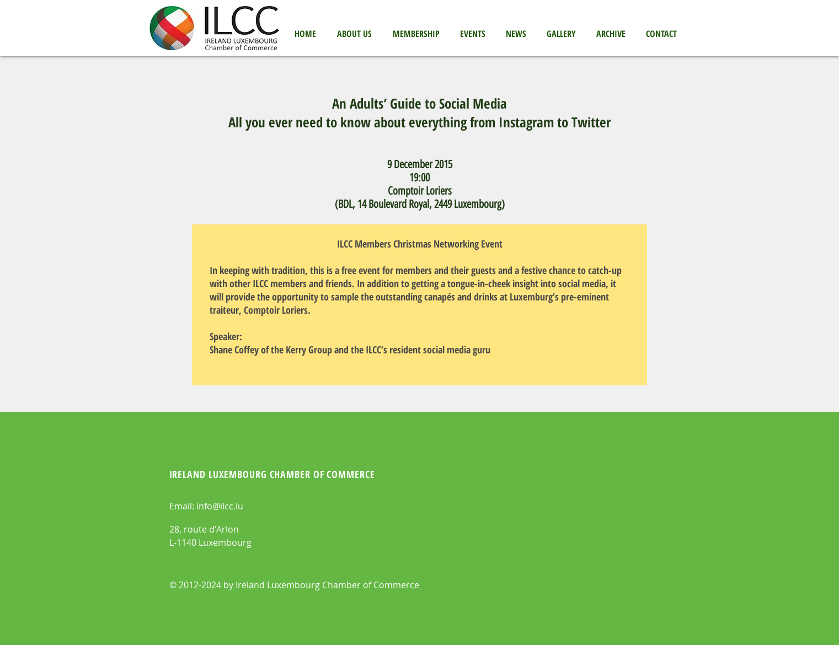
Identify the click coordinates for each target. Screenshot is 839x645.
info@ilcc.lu (219, 506)
